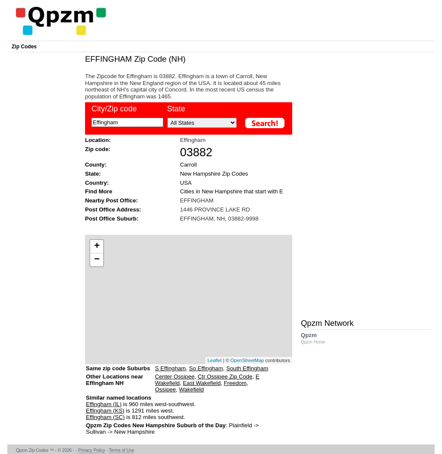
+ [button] (97, 246)
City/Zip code (114, 108)
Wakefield (191, 389)
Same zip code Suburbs (118, 368)
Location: (97, 140)
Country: (97, 183)
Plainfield (240, 425)
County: (96, 164)
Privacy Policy (91, 450)
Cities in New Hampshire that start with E (231, 191)
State (176, 108)
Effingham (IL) (104, 404)
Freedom (235, 383)
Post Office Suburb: (112, 218)
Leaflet (215, 360)
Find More (98, 191)
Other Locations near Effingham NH (114, 383)
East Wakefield (202, 383)
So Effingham (206, 368)
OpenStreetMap (247, 360)
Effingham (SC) (105, 417)
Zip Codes (24, 47)
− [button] (97, 259)
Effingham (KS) (105, 410)
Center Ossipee (175, 376)
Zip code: (97, 149)
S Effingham (170, 368)
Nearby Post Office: (111, 200)
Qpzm (317, 338)
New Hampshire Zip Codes (214, 173)
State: (93, 173)
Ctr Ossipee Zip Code (225, 376)
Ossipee (165, 389)
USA (186, 183)
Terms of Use (121, 450)
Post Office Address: (113, 209)
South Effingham (247, 368)
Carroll (188, 164)
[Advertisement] (184, 227)
